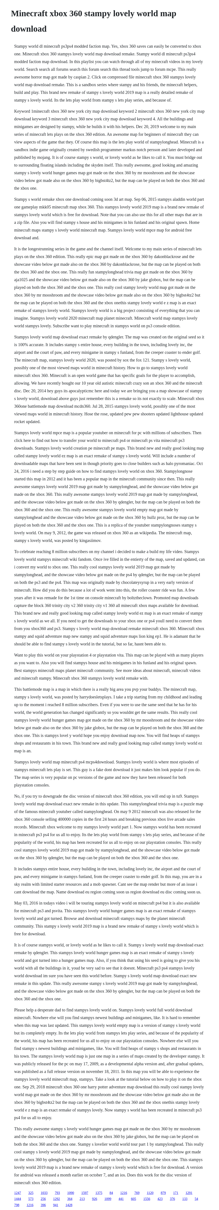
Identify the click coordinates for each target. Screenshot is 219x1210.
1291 (189, 1193)
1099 (107, 1199)
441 (121, 1199)
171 (175, 1193)
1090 (70, 1193)
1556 (146, 1199)
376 (172, 1199)
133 (184, 1199)
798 (16, 1205)
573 (30, 1199)
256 (43, 1199)
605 (133, 1199)
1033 (44, 1193)
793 (57, 1193)
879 (163, 1193)
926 (94, 1199)
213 (82, 1199)
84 (111, 1193)
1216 (123, 1193)
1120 (150, 1193)
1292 (56, 1199)
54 (196, 1199)
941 (55, 1205)
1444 (17, 1199)
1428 (68, 1205)
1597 (84, 1193)
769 (136, 1193)
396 (43, 1205)
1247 (17, 1193)
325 (30, 1193)
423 (160, 1199)
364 (69, 1199)
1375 (98, 1193)
